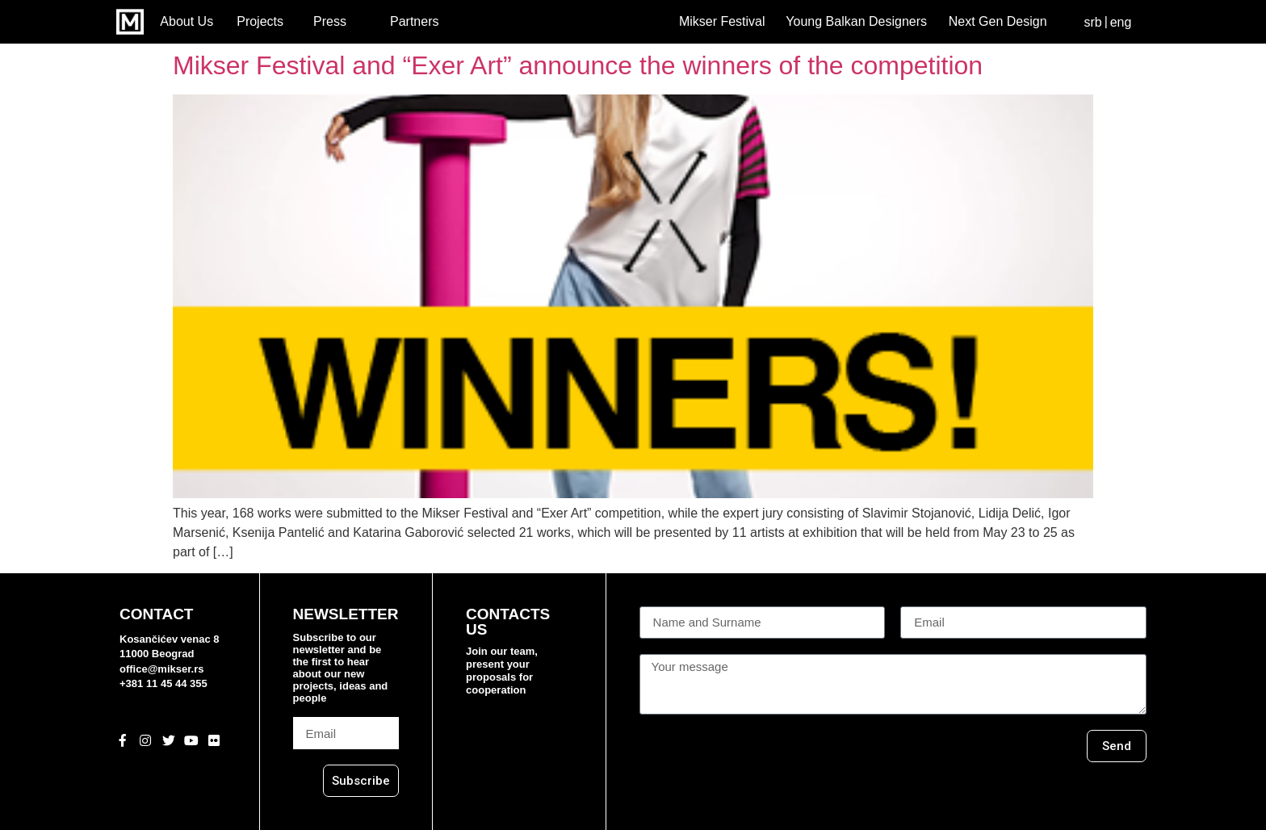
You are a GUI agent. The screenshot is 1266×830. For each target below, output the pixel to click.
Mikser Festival (722, 21)
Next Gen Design (998, 21)
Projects (260, 21)
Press (329, 21)
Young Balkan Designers (856, 21)
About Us (186, 21)
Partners (414, 21)
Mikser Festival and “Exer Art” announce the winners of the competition (578, 65)
